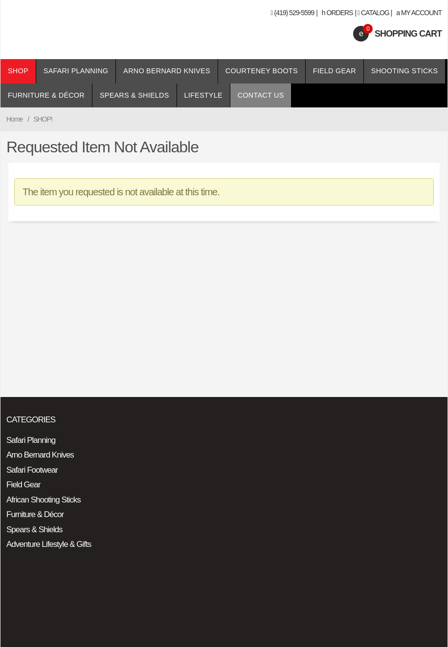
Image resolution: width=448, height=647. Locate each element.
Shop (18, 71)
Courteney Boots (261, 71)
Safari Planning (76, 71)
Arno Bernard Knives (166, 71)
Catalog (375, 13)
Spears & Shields (134, 95)
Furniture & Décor (46, 95)
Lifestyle (203, 95)
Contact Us (261, 95)
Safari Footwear (32, 470)
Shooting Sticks (404, 71)
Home (14, 119)
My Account (419, 13)
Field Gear (334, 71)
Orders (337, 13)
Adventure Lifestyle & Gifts (48, 544)
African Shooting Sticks (43, 499)
